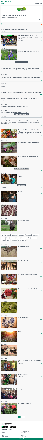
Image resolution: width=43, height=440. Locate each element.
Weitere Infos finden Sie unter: (21, 114)
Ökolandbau (14, 235)
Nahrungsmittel (21, 235)
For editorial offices (25, 431)
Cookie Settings (5, 436)
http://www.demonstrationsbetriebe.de (9, 17)
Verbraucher (7, 235)
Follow (21, 438)
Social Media (23, 436)
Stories (2, 3)
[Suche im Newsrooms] (21, 20)
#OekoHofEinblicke (22, 240)
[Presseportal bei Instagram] (10, 429)
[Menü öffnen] (41, 1)
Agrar (2, 235)
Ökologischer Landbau (25, 237)
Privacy (3, 435)
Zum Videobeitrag (21, 185)
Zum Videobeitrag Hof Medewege (21, 168)
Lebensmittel (28, 235)
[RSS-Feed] (41, 24)
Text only (3, 433)
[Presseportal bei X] (9, 429)
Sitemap (22, 435)
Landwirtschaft (35, 235)
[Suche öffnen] (37, 1)
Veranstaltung (14, 240)
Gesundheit (34, 237)
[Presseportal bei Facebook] (7, 429)
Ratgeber (3, 240)
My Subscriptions (38, 3)
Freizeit (17, 237)
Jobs (22, 433)
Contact (3, 432)
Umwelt (2, 237)
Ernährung (13, 237)
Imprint (3, 431)
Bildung (7, 237)
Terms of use (23, 432)
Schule (8, 240)
